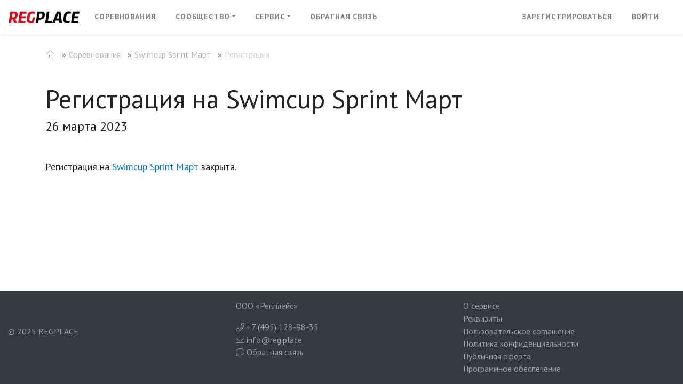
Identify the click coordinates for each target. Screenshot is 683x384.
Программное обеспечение (512, 368)
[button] (206, 17)
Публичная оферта (497, 356)
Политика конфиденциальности (520, 343)
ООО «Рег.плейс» (267, 305)
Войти (646, 16)
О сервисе (481, 305)
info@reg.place (269, 339)
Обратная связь (343, 16)
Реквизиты (482, 318)
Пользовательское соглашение (519, 331)
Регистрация (247, 54)
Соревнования (125, 16)
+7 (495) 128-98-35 (277, 327)
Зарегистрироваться (567, 16)
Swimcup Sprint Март (172, 54)
